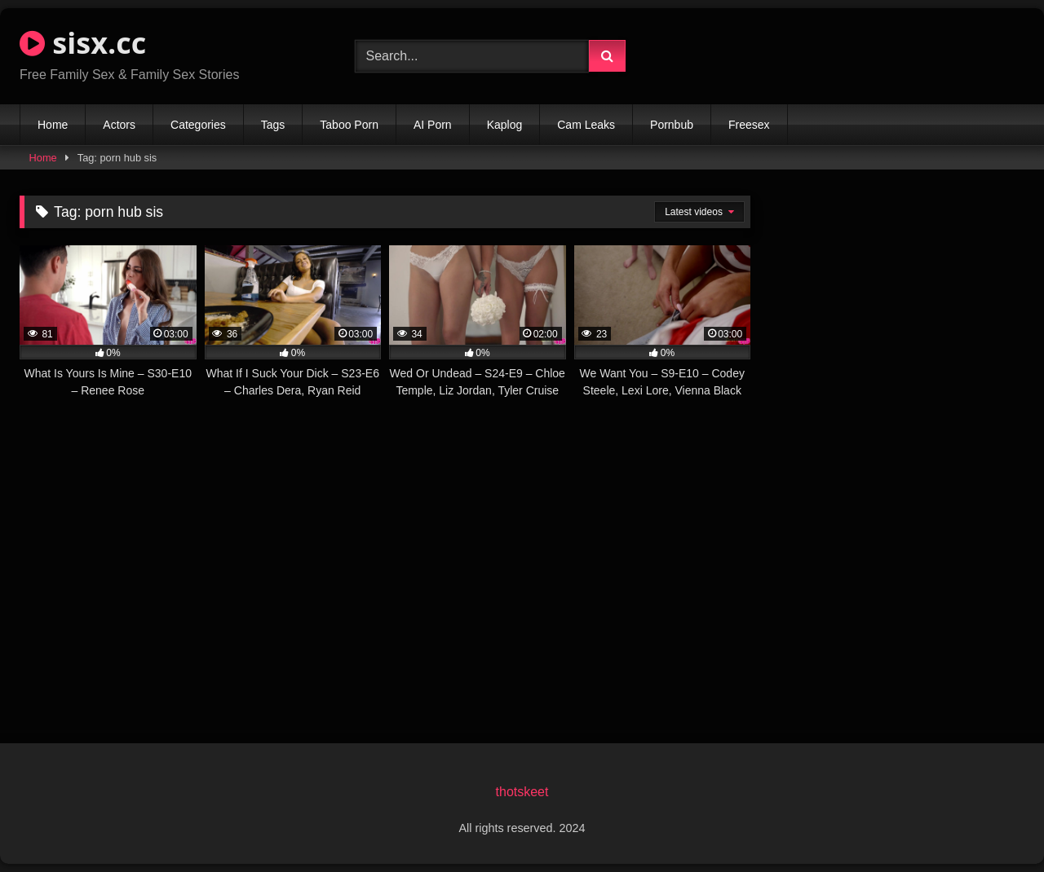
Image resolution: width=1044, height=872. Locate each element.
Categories (198, 124)
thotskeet (522, 792)
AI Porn (433, 124)
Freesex (749, 124)
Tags (273, 124)
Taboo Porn (349, 124)
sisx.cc (83, 43)
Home (53, 124)
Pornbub (671, 124)
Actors (119, 124)
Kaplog (505, 124)
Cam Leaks (586, 124)
